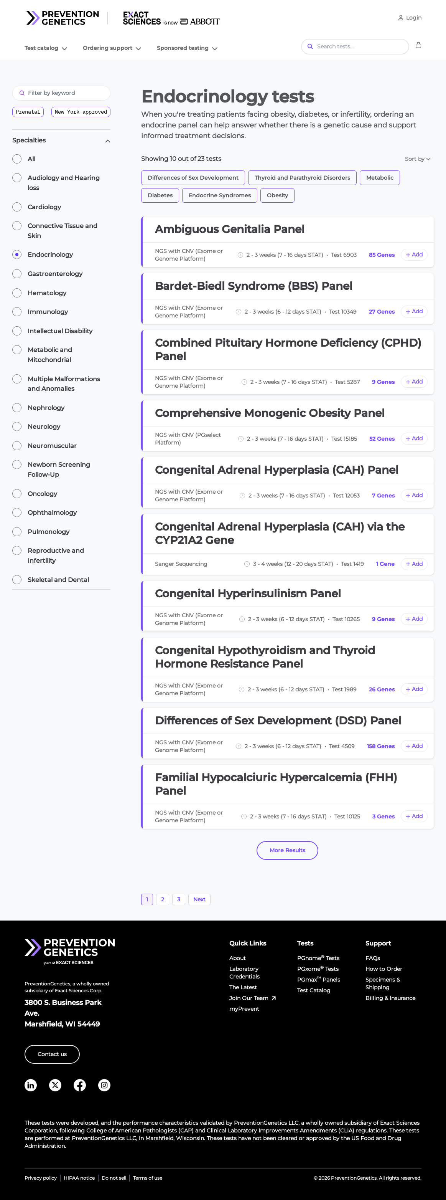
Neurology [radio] (44, 426)
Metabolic (379, 177)
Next (199, 899)
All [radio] (31, 159)
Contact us (52, 1054)
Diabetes (160, 195)
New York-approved (81, 111)
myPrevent (244, 1008)
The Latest (243, 987)
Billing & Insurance (390, 998)
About (237, 958)
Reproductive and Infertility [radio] (56, 555)
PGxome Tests (318, 968)
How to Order (383, 968)
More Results (287, 850)
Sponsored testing (188, 49)
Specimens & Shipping (382, 983)
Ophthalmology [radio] (52, 512)
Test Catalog (314, 990)
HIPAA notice (79, 1178)
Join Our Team (253, 998)
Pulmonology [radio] (48, 532)
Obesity (277, 195)
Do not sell (114, 1178)
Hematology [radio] (47, 293)
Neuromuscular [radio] (52, 446)
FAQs (372, 958)
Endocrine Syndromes (220, 195)
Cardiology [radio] (44, 207)
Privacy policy (41, 1178)
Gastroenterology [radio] (55, 274)
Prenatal (28, 111)
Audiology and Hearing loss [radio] (64, 183)
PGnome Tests (318, 958)
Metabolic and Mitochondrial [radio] (50, 355)
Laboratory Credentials (244, 972)
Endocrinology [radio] (50, 254)
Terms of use (147, 1178)
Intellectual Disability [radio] (60, 331)
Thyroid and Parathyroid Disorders (302, 177)
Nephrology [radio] (46, 408)
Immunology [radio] (48, 312)
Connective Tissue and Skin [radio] (62, 231)
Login (413, 17)
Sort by (418, 158)
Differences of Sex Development (193, 177)
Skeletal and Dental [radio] (58, 579)
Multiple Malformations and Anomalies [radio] (64, 384)
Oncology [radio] (42, 494)
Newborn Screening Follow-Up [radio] (59, 469)
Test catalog (47, 49)
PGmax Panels (318, 979)
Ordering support (113, 49)
